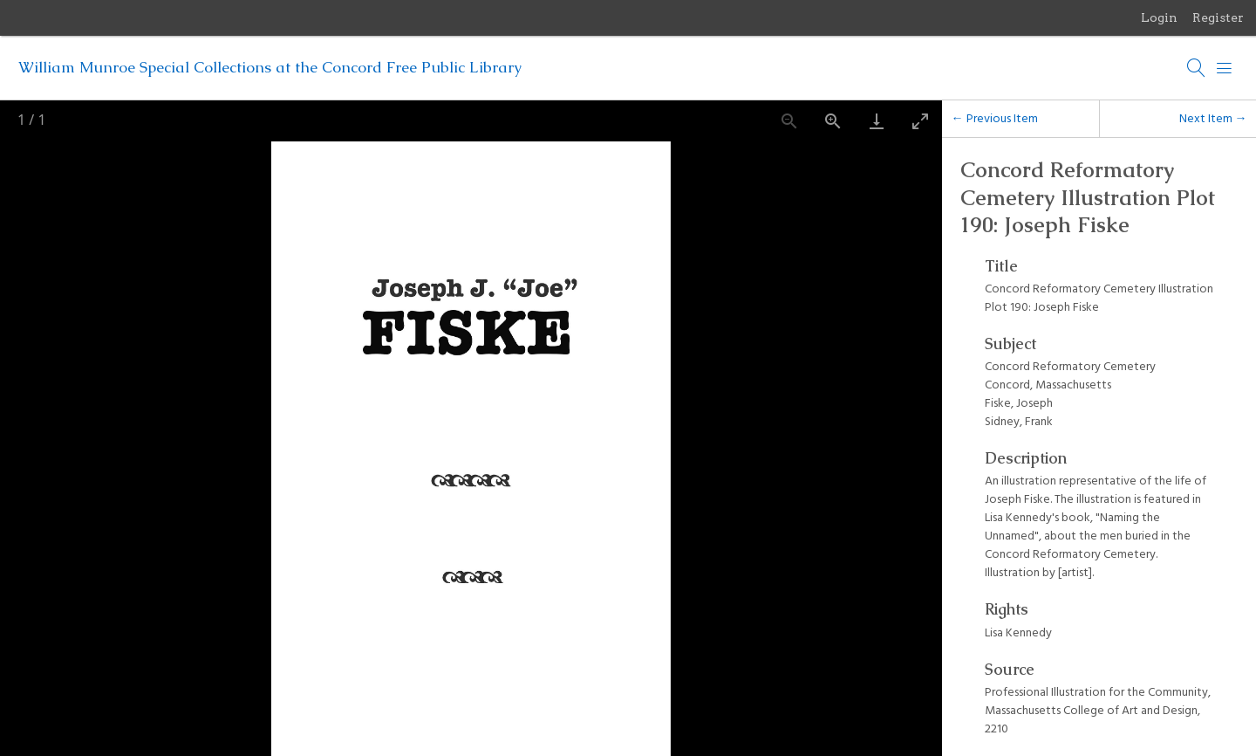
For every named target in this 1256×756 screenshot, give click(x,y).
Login (1159, 17)
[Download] (876, 120)
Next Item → (1213, 118)
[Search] (1197, 68)
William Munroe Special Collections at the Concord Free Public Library (270, 67)
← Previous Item (995, 118)
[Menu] (1225, 68)
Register (1218, 17)
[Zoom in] (833, 120)
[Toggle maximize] (920, 120)
